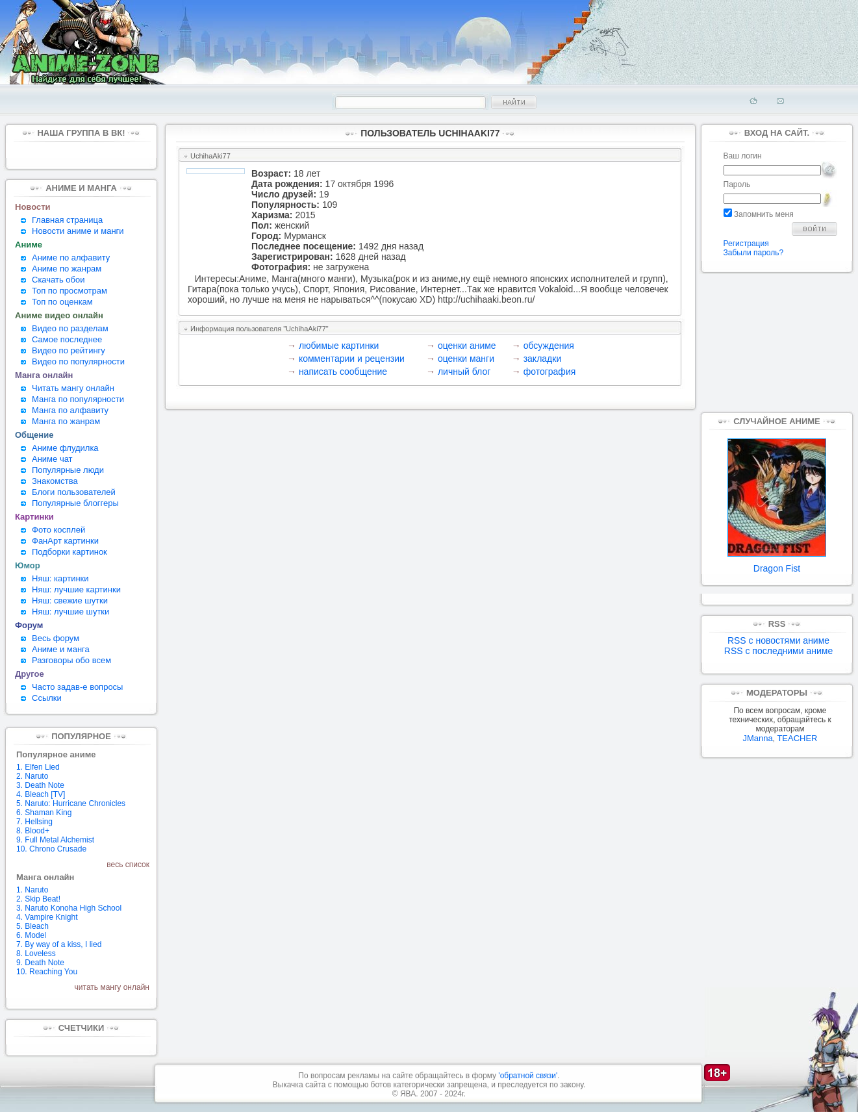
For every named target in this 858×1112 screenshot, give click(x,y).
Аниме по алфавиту (71, 257)
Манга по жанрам (66, 421)
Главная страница (67, 220)
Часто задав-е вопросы (77, 687)
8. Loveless (36, 953)
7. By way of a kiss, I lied (58, 944)
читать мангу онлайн (112, 987)
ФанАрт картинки (65, 541)
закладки (543, 358)
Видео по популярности (78, 361)
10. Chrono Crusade (51, 848)
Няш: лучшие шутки (70, 611)
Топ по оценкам (62, 302)
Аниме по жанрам (66, 268)
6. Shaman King (43, 812)
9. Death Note (40, 962)
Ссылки (47, 698)
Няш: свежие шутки (70, 600)
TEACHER (797, 738)
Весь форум (55, 638)
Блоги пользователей (74, 492)
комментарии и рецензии (352, 358)
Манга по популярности (78, 399)
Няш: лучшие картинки (76, 589)
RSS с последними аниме (778, 651)
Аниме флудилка (65, 448)
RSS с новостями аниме (778, 640)
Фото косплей (58, 530)
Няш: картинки (60, 578)
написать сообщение (343, 371)
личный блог (464, 371)
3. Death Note (40, 785)
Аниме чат (52, 459)
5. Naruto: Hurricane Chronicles (70, 803)
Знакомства (55, 481)
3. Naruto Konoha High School (68, 908)
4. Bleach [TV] (40, 794)
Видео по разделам (70, 328)
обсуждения (549, 345)
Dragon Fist (776, 564)
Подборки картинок (69, 552)
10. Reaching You (46, 971)
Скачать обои (58, 279)
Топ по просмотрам (69, 291)
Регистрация (746, 243)
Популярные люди (68, 470)
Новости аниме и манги (78, 231)
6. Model (31, 935)
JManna (757, 738)
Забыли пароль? (754, 252)
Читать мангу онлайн (73, 388)
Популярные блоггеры (75, 503)
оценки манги (466, 358)
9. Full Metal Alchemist (55, 839)
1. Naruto (32, 889)
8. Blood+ (32, 830)
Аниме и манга (61, 649)
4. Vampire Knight (47, 917)
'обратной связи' (527, 1075)
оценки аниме (467, 345)
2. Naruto (32, 776)
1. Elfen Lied (38, 767)
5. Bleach (32, 926)
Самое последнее (67, 339)
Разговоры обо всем (71, 660)
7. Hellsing (34, 821)
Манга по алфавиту (70, 410)
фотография (550, 371)
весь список (128, 864)
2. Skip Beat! (38, 899)
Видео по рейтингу (68, 350)
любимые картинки (339, 345)
